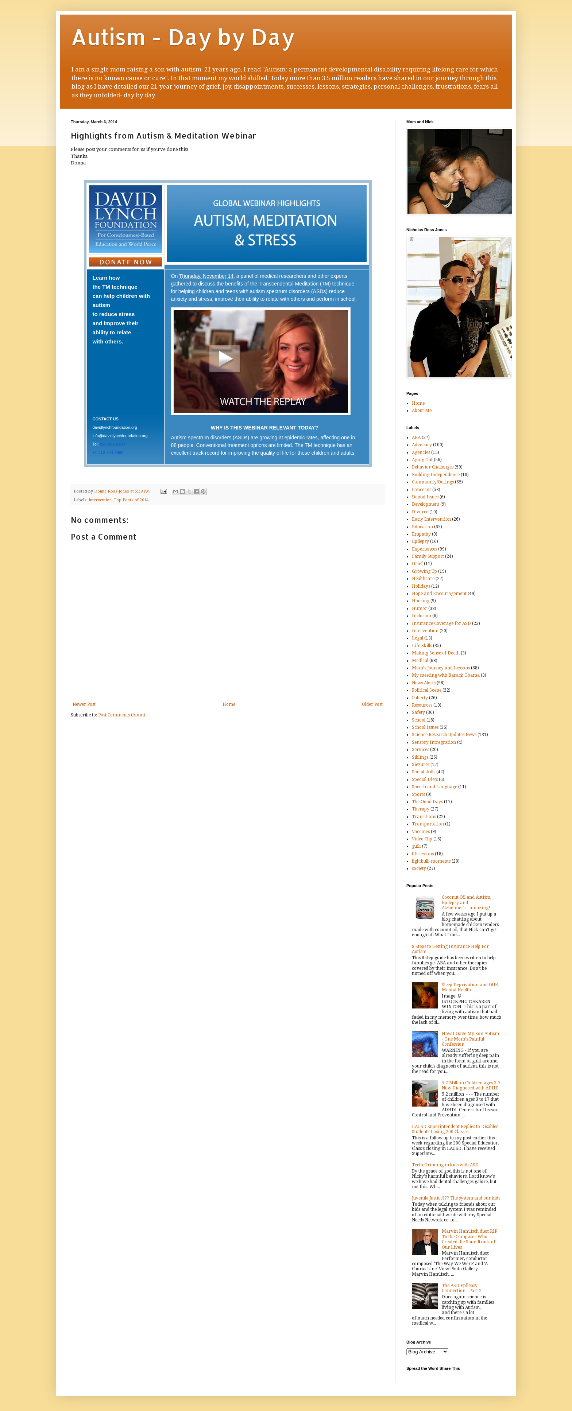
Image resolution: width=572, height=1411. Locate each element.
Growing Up (424, 571)
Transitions (424, 816)
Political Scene (426, 690)
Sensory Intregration (434, 742)
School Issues (425, 727)
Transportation (428, 824)
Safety (418, 712)
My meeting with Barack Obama (446, 675)
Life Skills (422, 645)
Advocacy (422, 444)
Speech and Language (434, 786)
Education (422, 526)
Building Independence (436, 474)
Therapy (420, 809)
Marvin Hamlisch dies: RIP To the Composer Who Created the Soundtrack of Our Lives (469, 1239)
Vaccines (421, 831)
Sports (418, 794)
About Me (422, 410)
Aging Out (422, 459)
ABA (416, 437)
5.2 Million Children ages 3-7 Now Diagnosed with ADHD (471, 1085)
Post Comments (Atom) (121, 715)
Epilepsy (420, 541)
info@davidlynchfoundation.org (120, 436)
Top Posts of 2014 (131, 500)
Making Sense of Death (436, 653)
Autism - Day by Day (183, 37)
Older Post (372, 704)
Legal (417, 638)
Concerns (421, 489)
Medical (420, 660)
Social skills (423, 771)
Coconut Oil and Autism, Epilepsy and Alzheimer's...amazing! (466, 902)
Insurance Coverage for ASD (441, 623)
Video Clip (422, 838)
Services (420, 749)
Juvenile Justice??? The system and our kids (456, 1198)
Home (229, 704)
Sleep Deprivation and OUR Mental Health (470, 987)
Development (425, 504)
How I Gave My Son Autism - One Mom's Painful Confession (470, 1039)
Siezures (420, 764)
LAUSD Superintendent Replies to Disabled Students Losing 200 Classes (455, 1129)
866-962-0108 (112, 444)
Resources (422, 705)
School (418, 720)
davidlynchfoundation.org (115, 427)
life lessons (423, 853)
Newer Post (84, 704)
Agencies (421, 452)
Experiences (424, 549)
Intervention (100, 500)
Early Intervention (431, 519)
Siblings (420, 757)
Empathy (421, 534)
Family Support (428, 556)
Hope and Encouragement (439, 593)
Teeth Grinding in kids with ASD (445, 1164)
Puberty (420, 697)
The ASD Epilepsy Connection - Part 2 (462, 1288)
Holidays (421, 586)
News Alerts (424, 682)
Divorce (420, 511)
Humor (419, 608)
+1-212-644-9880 (108, 452)
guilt (416, 846)
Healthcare (423, 578)
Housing (420, 600)
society (419, 868)
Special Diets (425, 779)
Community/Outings (433, 482)
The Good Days (427, 801)
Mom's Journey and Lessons (441, 667)
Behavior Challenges (432, 467)
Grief (417, 563)
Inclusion (421, 615)
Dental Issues (425, 497)
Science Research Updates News (444, 734)
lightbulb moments (431, 861)
